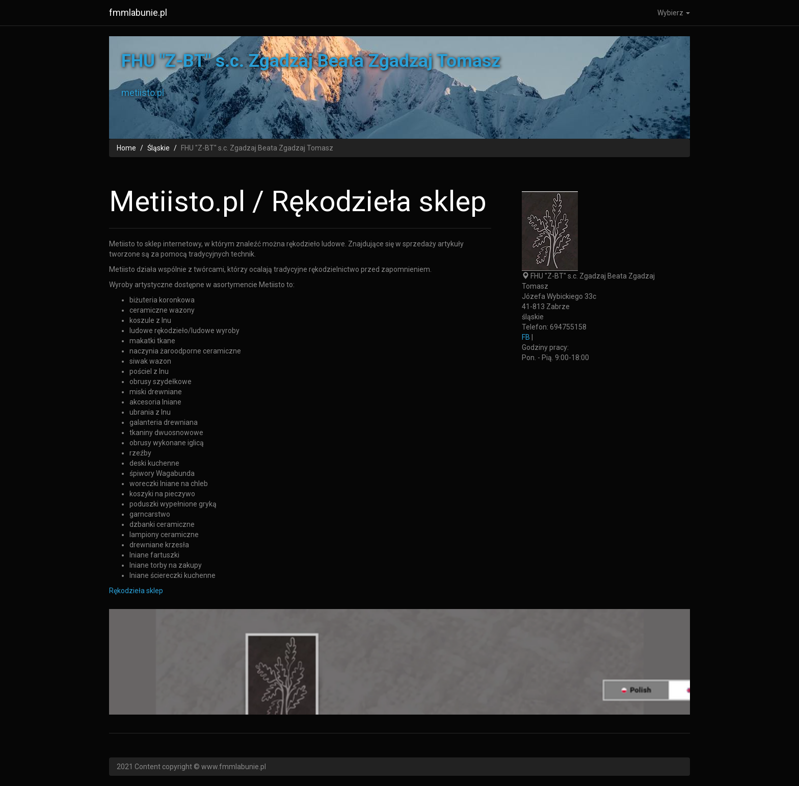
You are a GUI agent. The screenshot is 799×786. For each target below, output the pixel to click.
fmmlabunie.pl (138, 12)
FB (526, 337)
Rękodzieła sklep (136, 591)
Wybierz (673, 13)
